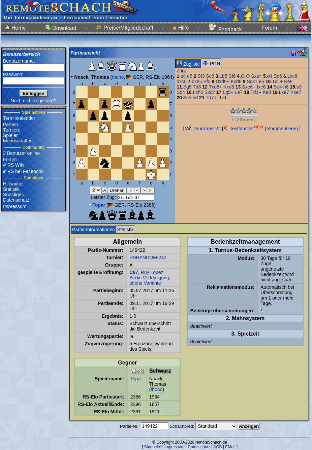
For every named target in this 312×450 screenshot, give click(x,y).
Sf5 (207, 81)
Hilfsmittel (13, 183)
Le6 (260, 81)
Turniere (12, 130)
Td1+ (277, 81)
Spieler (10, 135)
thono (118, 77)
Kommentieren (282, 128)
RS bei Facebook (25, 171)
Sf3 (201, 76)
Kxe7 (295, 92)
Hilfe (181, 28)
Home (15, 28)
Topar (136, 378)
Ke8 (288, 81)
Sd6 (278, 76)
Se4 (278, 87)
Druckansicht (203, 128)
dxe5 (197, 81)
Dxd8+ (222, 81)
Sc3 (251, 81)
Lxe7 (284, 92)
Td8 (197, 87)
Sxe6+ (248, 87)
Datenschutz (16, 200)
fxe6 (261, 87)
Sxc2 (210, 92)
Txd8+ (215, 87)
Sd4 (181, 92)
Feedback (225, 29)
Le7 (239, 92)
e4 (183, 76)
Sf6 (232, 76)
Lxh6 (198, 92)
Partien (10, 124)
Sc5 (187, 97)
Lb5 (223, 76)
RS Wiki (15, 165)
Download (60, 28)
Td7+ (211, 97)
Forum (269, 28)
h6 (286, 87)
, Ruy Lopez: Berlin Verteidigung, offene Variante (149, 278)
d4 (270, 76)
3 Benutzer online (21, 153)
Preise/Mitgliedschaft (124, 28)
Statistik (11, 189)
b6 (195, 97)
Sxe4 (256, 76)
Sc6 (210, 76)
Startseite (152, 447)
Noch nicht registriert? (33, 100)
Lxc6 (292, 76)
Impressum (14, 206)
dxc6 (182, 81)
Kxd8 (236, 81)
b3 (299, 87)
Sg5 (187, 87)
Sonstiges (13, 194)
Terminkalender (19, 118)
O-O (245, 76)
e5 (189, 76)
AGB (217, 447)
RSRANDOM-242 (147, 257)
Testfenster (243, 128)
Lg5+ (228, 92)
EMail (230, 447)
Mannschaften (18, 140)
